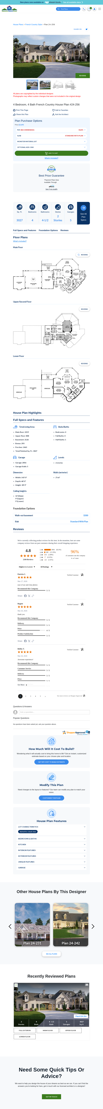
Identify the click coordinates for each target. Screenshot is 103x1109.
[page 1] (20, 696)
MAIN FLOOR (48, 1030)
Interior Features (27, 850)
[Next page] (45, 696)
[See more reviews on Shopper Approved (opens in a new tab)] (33, 596)
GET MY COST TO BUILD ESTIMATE (51, 762)
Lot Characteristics (28, 827)
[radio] (51, 549)
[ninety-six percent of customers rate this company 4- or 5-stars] (74, 554)
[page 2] (25, 696)
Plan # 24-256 (81, 1016)
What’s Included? (51, 158)
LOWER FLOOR (24, 1037)
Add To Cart (51, 153)
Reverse (82, 76)
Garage (21, 867)
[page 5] (40, 696)
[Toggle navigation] (99, 9)
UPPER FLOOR (70, 1030)
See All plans (51, 954)
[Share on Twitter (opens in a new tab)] (29, 596)
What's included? (20, 241)
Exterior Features (27, 856)
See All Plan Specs (83, 213)
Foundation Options (48, 230)
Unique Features (26, 862)
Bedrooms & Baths (27, 839)
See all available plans (73, 2)
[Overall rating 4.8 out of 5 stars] (28, 555)
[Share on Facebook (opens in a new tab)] (25, 596)
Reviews (65, 230)
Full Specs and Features (24, 230)
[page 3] (30, 696)
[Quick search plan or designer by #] (68, 9)
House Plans (18, 24)
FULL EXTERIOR (25, 1030)
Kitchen (22, 844)
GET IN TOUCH (51, 1097)
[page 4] (35, 696)
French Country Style (33, 24)
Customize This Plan (51, 798)
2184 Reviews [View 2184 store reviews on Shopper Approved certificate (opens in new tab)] (31, 559)
